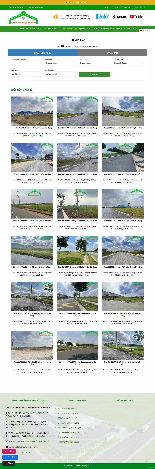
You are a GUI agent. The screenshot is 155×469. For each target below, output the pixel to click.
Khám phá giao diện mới (77, 2)
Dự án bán (112, 53)
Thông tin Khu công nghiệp (68, 442)
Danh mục (49, 59)
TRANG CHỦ (20, 29)
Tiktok (9, 463)
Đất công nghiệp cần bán (68, 418)
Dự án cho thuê (42, 53)
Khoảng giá (49, 70)
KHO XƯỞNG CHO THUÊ (52, 29)
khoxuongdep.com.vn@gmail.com (22, 447)
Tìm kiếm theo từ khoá (19, 59)
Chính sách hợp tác (140, 7)
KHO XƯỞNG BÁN (33, 29)
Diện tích (14, 70)
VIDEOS (127, 29)
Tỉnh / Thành (83, 59)
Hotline (9, 451)
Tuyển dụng (128, 7)
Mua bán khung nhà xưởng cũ (69, 427)
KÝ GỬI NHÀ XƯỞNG (100, 29)
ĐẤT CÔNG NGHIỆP (70, 29)
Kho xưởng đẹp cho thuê (68, 413)
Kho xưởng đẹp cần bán (67, 409)
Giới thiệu (106, 7)
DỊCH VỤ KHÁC (85, 29)
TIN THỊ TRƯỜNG (116, 29)
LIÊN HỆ (134, 29)
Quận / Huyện (118, 59)
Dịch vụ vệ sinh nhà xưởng (68, 423)
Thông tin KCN (116, 7)
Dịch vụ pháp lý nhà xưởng (68, 437)
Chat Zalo (10, 457)
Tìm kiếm (94, 75)
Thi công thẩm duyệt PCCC (68, 432)
